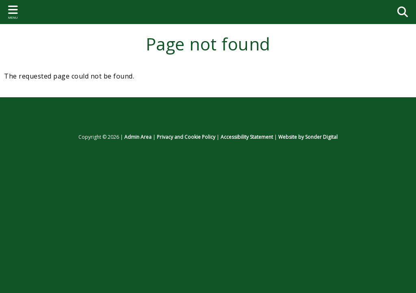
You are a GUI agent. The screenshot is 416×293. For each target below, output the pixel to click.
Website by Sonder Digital (308, 136)
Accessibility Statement (247, 136)
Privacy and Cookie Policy (186, 136)
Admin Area (138, 136)
